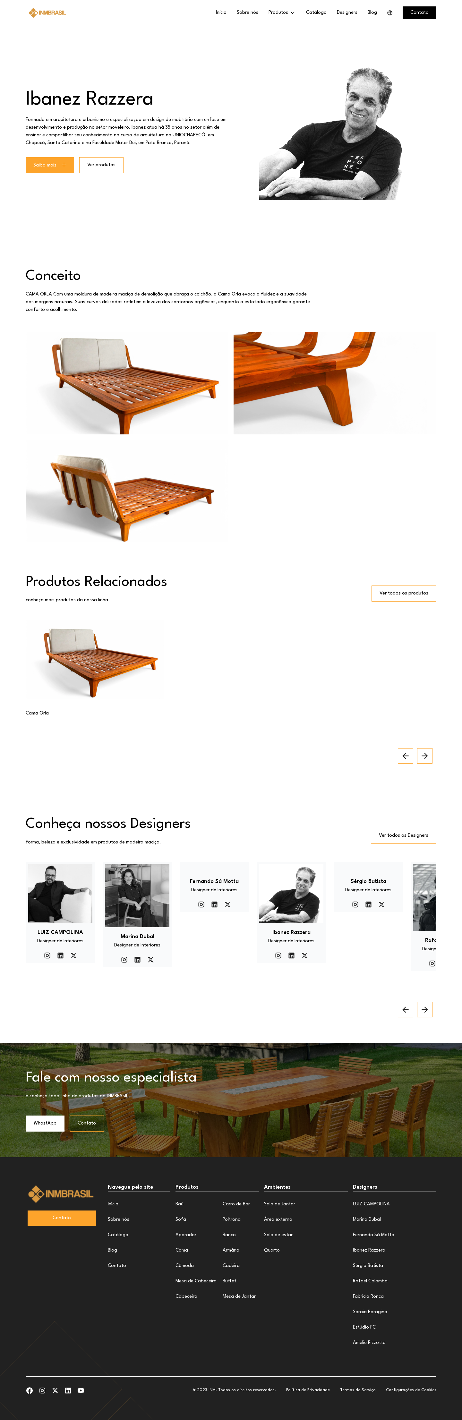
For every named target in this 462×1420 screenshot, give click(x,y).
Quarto (272, 1250)
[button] (282, 13)
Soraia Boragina (370, 1312)
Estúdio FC (364, 1327)
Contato (87, 1123)
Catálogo (316, 12)
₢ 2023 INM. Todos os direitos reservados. (234, 1390)
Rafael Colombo (370, 1281)
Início (221, 12)
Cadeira (231, 1265)
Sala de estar (278, 1235)
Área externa (278, 1219)
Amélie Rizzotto (369, 1342)
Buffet (229, 1281)
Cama (181, 1250)
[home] (48, 12)
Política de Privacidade (308, 1390)
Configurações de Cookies (411, 1390)
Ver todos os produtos (404, 593)
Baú (179, 1204)
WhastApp (45, 1123)
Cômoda (184, 1265)
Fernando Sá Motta (373, 1235)
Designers (347, 12)
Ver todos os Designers (403, 835)
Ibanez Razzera (369, 1250)
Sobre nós (247, 12)
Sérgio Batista (368, 1265)
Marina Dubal (367, 1219)
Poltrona (232, 1219)
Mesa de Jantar (239, 1296)
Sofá (180, 1219)
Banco (229, 1235)
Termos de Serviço (358, 1390)
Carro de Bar (236, 1204)
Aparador (185, 1235)
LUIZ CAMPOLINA (371, 1204)
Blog (372, 12)
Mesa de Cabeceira (196, 1281)
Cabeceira (186, 1296)
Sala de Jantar (279, 1204)
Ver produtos (101, 165)
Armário (231, 1250)
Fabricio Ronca (368, 1296)
